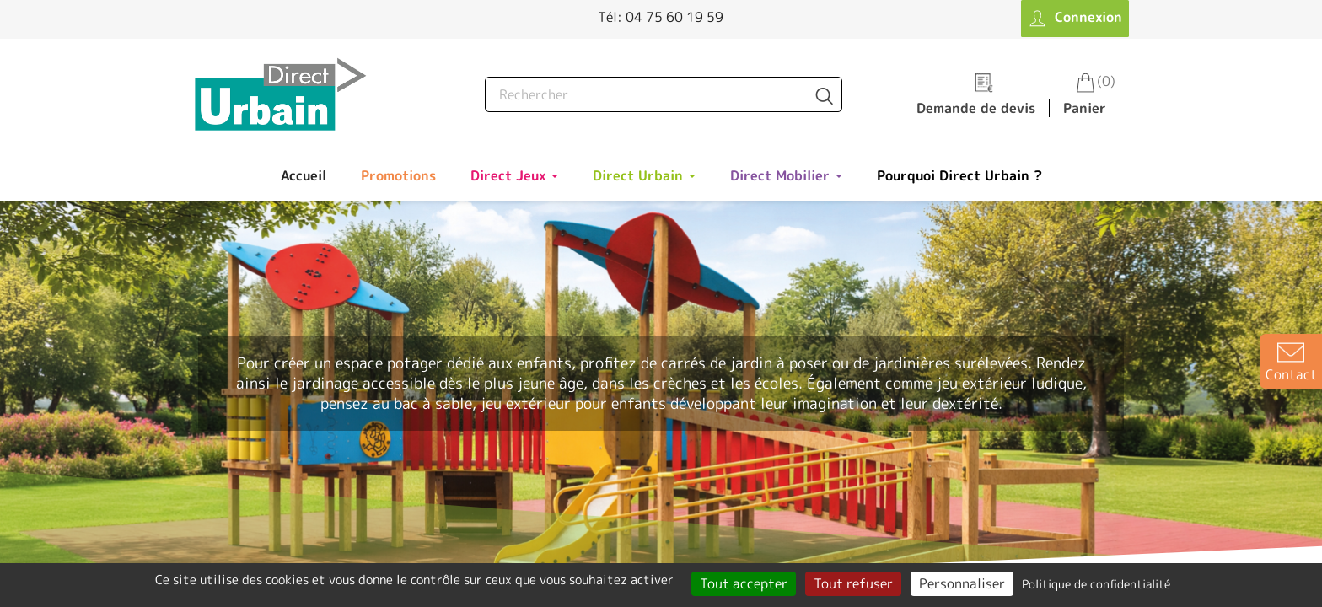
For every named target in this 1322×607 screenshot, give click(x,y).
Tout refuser (853, 583)
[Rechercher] (663, 94)
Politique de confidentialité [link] (1096, 584)
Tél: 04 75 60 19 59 (660, 16)
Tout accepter (743, 583)
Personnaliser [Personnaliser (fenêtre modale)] (962, 583)
